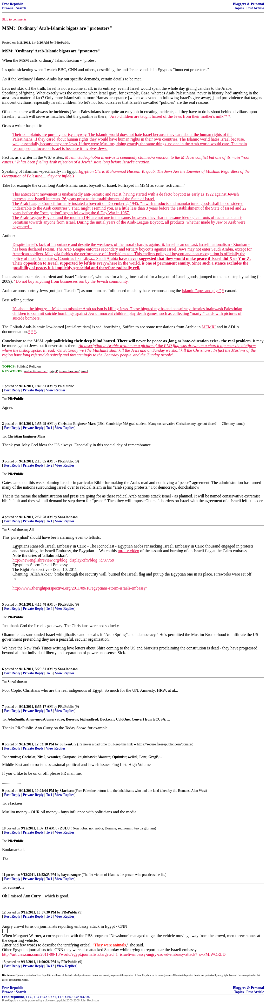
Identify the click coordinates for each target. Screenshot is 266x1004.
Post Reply (12, 390)
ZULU (65, 828)
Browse (7, 8)
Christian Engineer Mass (77, 424)
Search (21, 8)
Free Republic (12, 4)
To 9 (49, 832)
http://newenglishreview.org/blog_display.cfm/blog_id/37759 (63, 560)
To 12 (50, 966)
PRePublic (66, 386)
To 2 (49, 465)
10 (4, 828)
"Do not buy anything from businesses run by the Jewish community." (72, 281)
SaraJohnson (68, 517)
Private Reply (33, 390)
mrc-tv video (128, 551)
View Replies (55, 390)
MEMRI (209, 327)
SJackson (66, 791)
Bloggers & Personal (248, 4)
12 (4, 912)
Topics (239, 8)
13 (4, 962)
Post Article (255, 8)
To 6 (49, 711)
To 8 (49, 916)
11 (3, 875)
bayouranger (71, 875)
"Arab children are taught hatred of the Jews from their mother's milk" (167, 116)
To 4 (49, 609)
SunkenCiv (67, 744)
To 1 (49, 428)
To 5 (49, 673)
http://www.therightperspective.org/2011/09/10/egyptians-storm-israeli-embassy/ (79, 588)
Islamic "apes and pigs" (201, 290)
